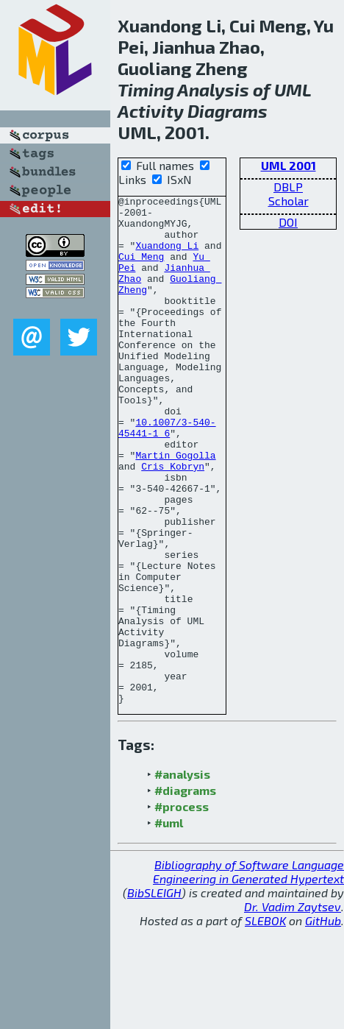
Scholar (288, 201)
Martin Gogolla (175, 507)
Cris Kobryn (172, 521)
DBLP (288, 187)
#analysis (182, 876)
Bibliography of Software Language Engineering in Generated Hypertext (248, 973)
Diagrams (227, 110)
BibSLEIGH (154, 994)
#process (181, 908)
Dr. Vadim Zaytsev (292, 1008)
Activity (151, 110)
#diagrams (185, 892)
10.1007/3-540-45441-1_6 (167, 475)
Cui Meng (141, 269)
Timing (146, 89)
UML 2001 (288, 165)
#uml (168, 924)
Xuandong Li (166, 256)
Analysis (213, 89)
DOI (288, 222)
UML (292, 89)
